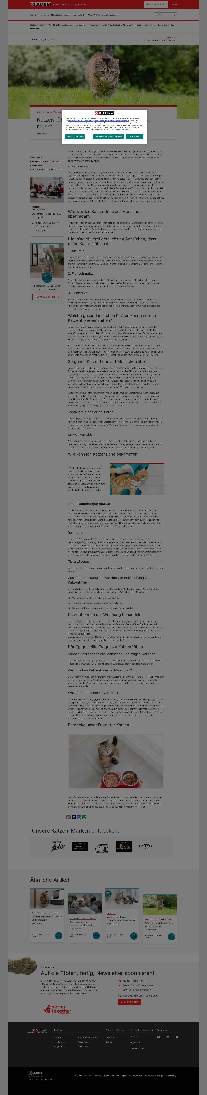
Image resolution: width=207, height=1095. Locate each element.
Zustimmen (134, 137)
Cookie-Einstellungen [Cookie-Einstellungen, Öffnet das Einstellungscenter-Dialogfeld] (75, 137)
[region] (104, 127)
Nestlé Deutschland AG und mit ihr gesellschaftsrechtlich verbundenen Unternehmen (98, 121)
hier (134, 127)
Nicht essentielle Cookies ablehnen (108, 137)
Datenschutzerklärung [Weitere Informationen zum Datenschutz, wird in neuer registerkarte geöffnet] (122, 130)
